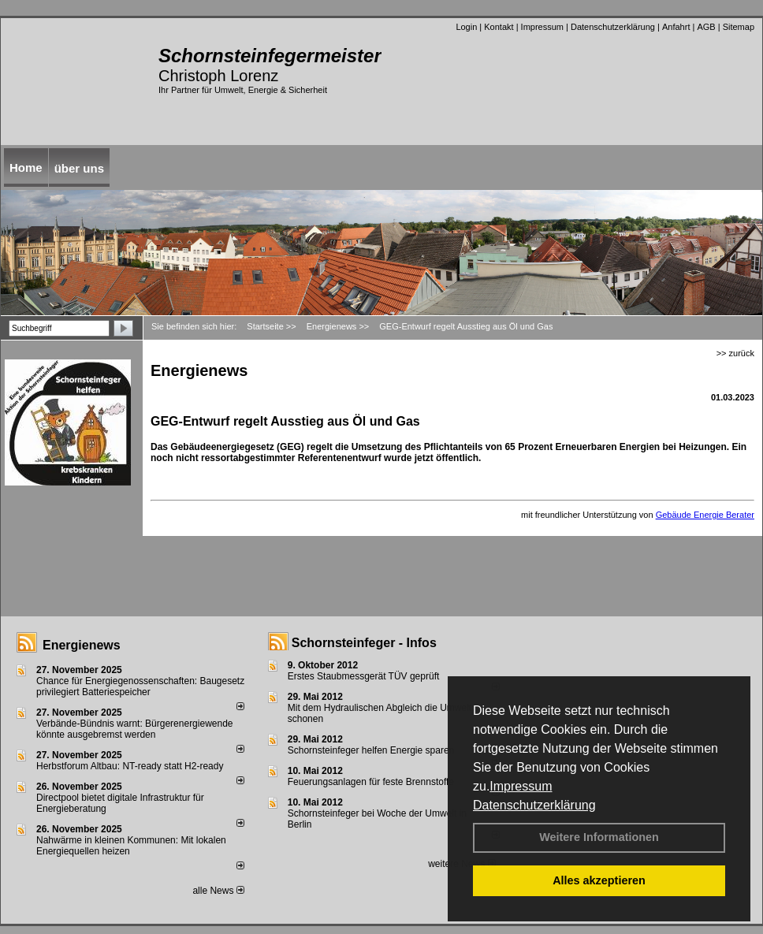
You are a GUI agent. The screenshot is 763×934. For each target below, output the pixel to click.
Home (26, 167)
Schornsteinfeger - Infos (364, 642)
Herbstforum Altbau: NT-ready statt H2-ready (129, 766)
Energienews (82, 645)
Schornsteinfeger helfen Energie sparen (371, 750)
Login (466, 27)
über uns (79, 168)
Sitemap (738, 27)
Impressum (520, 786)
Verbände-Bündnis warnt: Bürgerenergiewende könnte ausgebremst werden (134, 729)
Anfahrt (676, 27)
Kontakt (498, 27)
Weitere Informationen (599, 837)
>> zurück (735, 353)
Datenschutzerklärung (534, 805)
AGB (706, 27)
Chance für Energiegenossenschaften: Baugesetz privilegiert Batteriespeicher (140, 686)
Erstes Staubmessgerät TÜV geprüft (364, 676)
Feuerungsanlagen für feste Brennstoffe (371, 781)
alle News (218, 890)
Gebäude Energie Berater (705, 514)
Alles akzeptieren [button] (599, 880)
